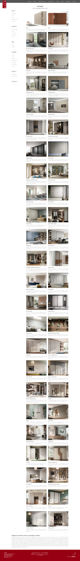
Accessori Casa (51, 1)
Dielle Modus (14, 13)
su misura (13, 66)
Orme (13, 17)
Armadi (45, 8)
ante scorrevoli (14, 76)
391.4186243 (41, 555)
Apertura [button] (14, 71)
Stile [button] (13, 42)
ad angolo (13, 58)
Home (34, 8)
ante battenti (14, 74)
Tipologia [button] (14, 52)
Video (62, 1)
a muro (13, 55)
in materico (14, 33)
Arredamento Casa (42, 1)
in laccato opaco (15, 29)
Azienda (29, 1)
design (13, 45)
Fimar (13, 15)
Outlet (57, 1)
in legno (13, 31)
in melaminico (14, 34)
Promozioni (68, 1)
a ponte (13, 56)
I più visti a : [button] (14, 81)
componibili (14, 62)
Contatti (74, 1)
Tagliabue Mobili (14, 19)
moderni (13, 46)
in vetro (13, 36)
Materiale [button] (14, 26)
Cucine (34, 1)
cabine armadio (14, 60)
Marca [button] (13, 10)
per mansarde (14, 64)
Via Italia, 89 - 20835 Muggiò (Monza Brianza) (40, 554)
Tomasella (13, 21)
